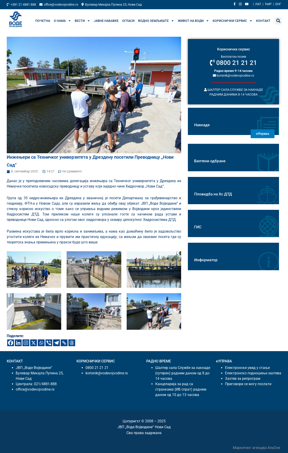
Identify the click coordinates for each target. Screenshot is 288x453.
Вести (82, 21)
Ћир (268, 4)
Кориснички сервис (232, 21)
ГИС (197, 227)
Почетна (42, 21)
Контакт (263, 21)
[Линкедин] (18, 342)
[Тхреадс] (71, 342)
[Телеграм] (56, 342)
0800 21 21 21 (233, 62)
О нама (62, 21)
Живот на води (193, 21)
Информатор (206, 260)
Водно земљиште (156, 21)
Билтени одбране (209, 161)
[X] (33, 342)
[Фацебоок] (10, 342)
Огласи (128, 21)
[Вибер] (48, 342)
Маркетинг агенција (250, 448)
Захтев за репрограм (242, 378)
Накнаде (202, 125)
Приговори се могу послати (248, 384)
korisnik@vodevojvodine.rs (233, 75)
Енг (278, 4)
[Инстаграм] (25, 342)
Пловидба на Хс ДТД (213, 194)
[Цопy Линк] (64, 342)
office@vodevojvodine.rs (35, 389)
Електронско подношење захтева (253, 373)
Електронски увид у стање (247, 368)
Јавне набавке (106, 21)
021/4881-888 (45, 384)
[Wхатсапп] (41, 342)
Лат (258, 4)
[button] (278, 21)
